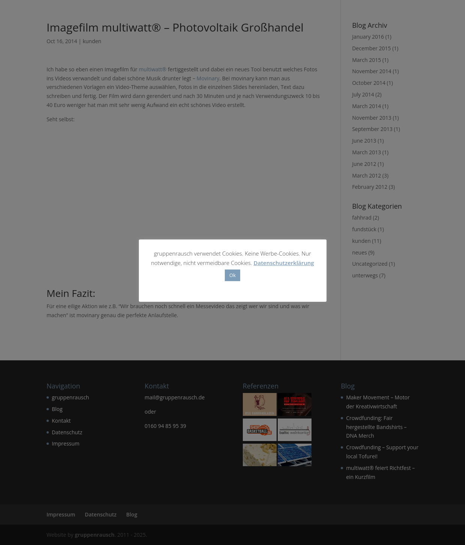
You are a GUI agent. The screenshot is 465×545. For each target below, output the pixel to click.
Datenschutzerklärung (283, 262)
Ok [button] (232, 275)
